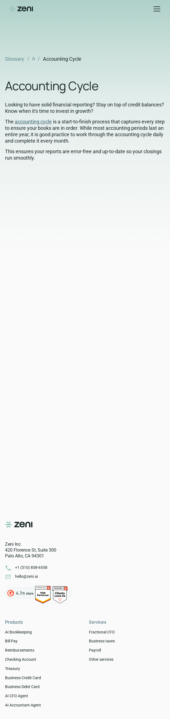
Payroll (95, 650)
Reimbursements (19, 650)
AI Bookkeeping (18, 632)
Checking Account (20, 659)
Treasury (12, 668)
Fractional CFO (102, 632)
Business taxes (102, 641)
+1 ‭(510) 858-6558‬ (31, 567)
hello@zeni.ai (26, 576)
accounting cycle (33, 122)
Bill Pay (11, 641)
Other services (101, 659)
